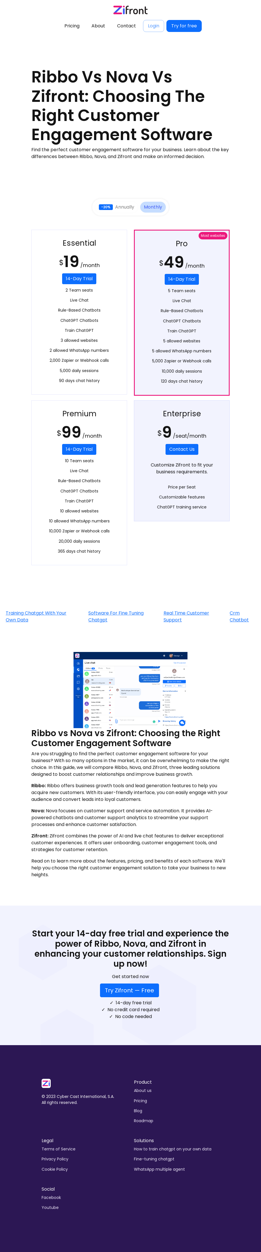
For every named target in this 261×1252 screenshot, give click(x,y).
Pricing (71, 26)
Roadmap (143, 1121)
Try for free (184, 26)
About (98, 26)
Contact (126, 26)
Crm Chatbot (239, 616)
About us (143, 1090)
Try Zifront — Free (129, 990)
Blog (138, 1111)
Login (153, 26)
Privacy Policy (55, 1159)
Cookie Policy (55, 1169)
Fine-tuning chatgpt (154, 1159)
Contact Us (182, 449)
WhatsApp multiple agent (159, 1169)
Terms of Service (59, 1149)
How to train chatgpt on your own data (172, 1149)
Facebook (51, 1197)
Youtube (50, 1207)
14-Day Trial (79, 278)
